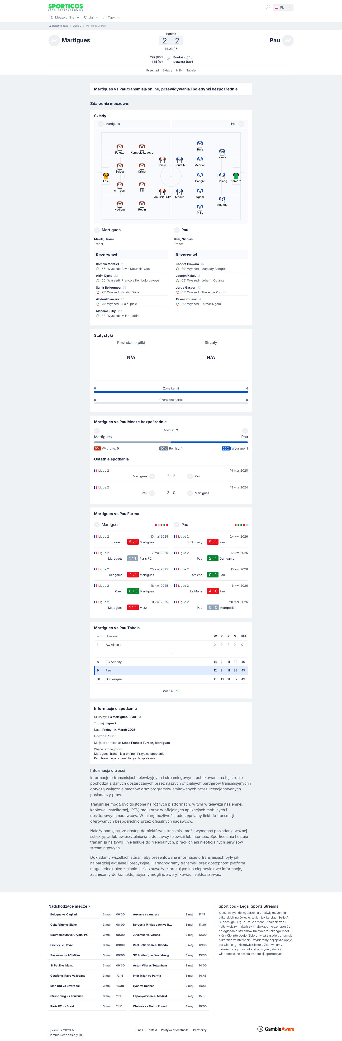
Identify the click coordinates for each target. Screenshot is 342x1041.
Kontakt (152, 1030)
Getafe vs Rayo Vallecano (67, 975)
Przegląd (152, 70)
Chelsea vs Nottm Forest (150, 1006)
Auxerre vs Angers (146, 914)
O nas (139, 1030)
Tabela (191, 70)
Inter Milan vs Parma (147, 975)
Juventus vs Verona (146, 935)
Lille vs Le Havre (61, 945)
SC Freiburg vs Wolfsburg (151, 955)
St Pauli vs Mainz (62, 965)
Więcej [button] (171, 691)
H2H (179, 70)
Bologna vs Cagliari (63, 914)
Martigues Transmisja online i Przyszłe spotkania (129, 753)
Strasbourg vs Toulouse (66, 996)
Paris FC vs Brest (62, 1006)
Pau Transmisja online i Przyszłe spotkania (124, 758)
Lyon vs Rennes (143, 986)
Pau (244, 436)
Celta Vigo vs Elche (63, 924)
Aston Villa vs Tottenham (150, 965)
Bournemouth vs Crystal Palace (71, 935)
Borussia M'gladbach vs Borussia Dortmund (154, 924)
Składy (167, 70)
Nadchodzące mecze (69, 906)
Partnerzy (200, 1030)
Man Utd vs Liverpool (65, 986)
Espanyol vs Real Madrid (150, 996)
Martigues (103, 436)
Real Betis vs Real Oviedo (150, 945)
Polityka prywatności (175, 1030)
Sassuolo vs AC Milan (65, 955)
